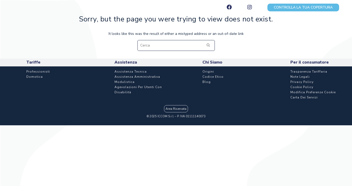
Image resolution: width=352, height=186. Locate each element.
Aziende (172, 27)
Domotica (34, 108)
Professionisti (38, 102)
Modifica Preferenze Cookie (313, 123)
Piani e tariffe (98, 27)
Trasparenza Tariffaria (308, 102)
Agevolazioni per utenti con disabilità (138, 120)
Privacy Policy (302, 113)
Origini (208, 102)
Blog (206, 113)
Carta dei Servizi (304, 128)
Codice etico (213, 108)
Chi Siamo (319, 27)
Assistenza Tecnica (130, 102)
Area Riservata (176, 140)
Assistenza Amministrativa (137, 108)
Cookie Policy (301, 118)
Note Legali (300, 108)
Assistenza (245, 27)
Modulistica (124, 113)
